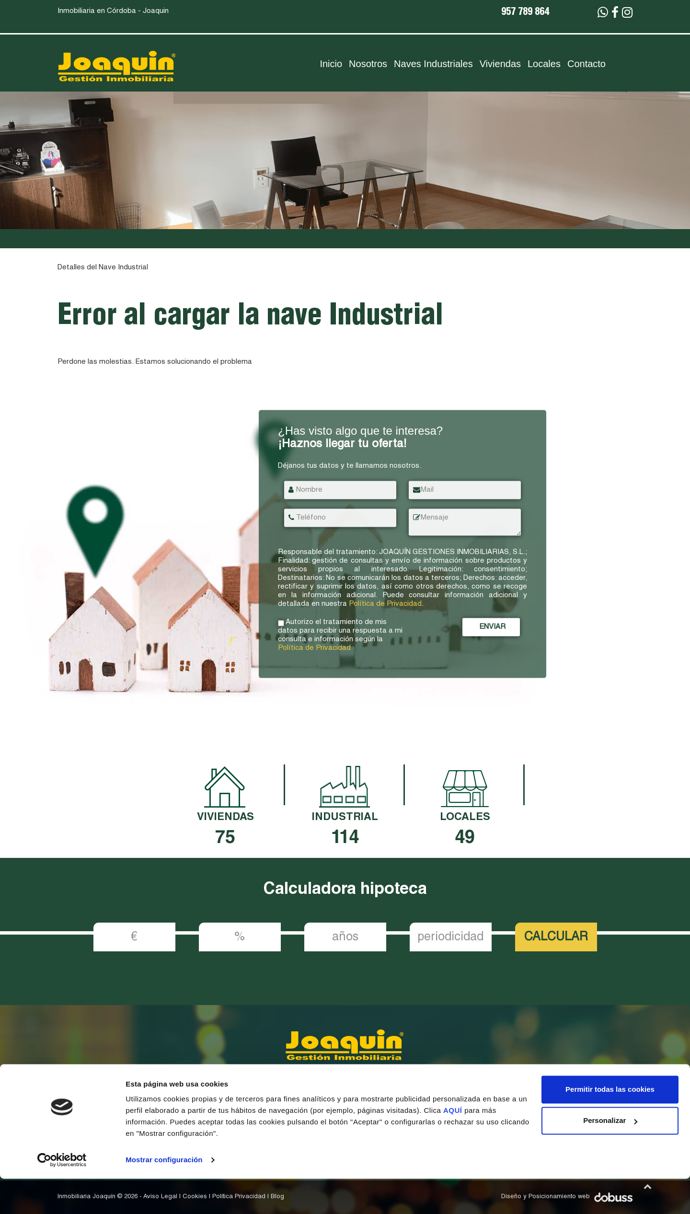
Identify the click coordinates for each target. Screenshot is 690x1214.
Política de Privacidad (385, 604)
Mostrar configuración (164, 1195)
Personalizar (610, 1156)
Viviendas (500, 63)
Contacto (586, 63)
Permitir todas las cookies (610, 1125)
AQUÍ (453, 1146)
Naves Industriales (433, 63)
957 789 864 (525, 13)
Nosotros (368, 63)
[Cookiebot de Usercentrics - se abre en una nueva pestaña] (62, 1195)
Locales (544, 63)
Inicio (331, 63)
